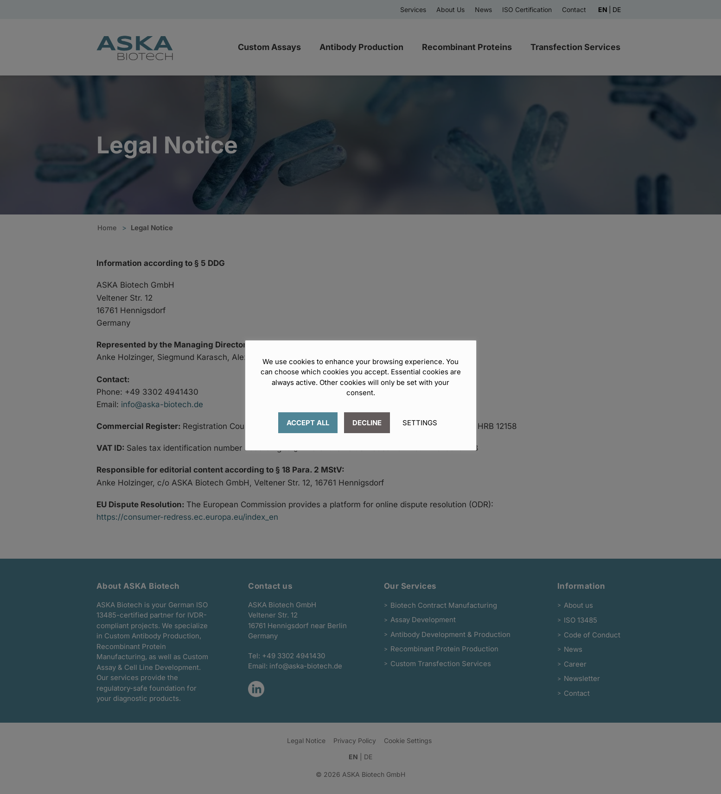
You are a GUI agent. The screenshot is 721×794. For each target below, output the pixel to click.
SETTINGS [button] (419, 422)
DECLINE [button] (367, 422)
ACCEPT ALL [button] (308, 422)
